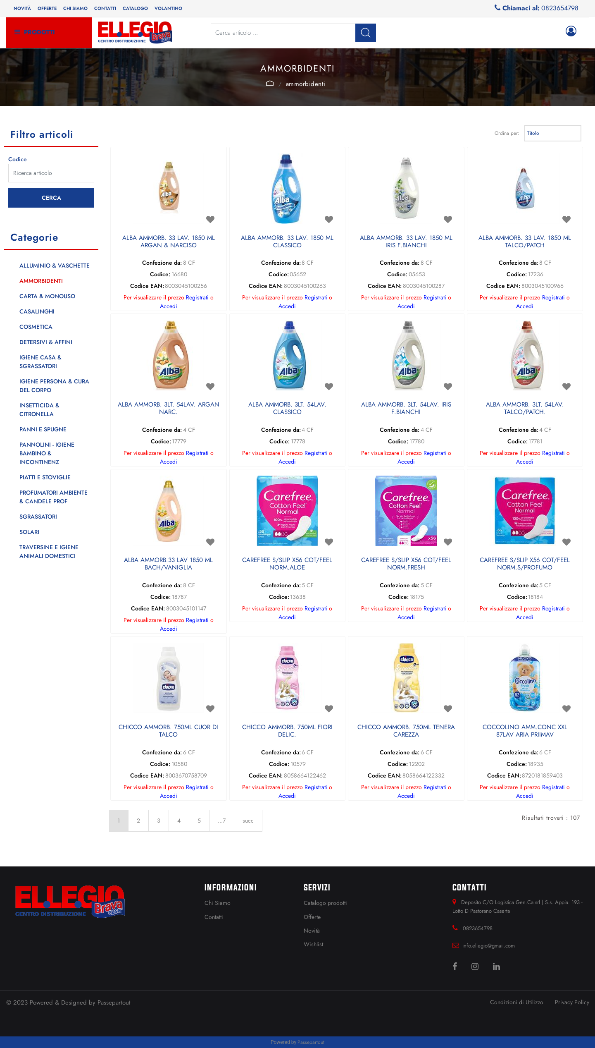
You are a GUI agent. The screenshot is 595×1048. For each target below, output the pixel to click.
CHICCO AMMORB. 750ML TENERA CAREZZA (406, 731)
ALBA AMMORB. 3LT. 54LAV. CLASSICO (287, 408)
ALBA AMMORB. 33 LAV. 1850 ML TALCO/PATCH (524, 242)
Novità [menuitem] (22, 8)
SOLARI (29, 532)
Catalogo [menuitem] (135, 8)
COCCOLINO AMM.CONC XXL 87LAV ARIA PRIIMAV (525, 731)
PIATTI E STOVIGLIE (45, 477)
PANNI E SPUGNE (43, 429)
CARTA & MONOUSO (47, 296)
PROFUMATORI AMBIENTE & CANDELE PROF (53, 496)
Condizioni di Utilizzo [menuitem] (516, 1002)
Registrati (197, 297)
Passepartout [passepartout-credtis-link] (311, 1042)
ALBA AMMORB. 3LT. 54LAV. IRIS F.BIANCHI (406, 408)
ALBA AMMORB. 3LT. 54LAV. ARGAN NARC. (168, 408)
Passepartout (114, 1002)
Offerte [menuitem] (47, 8)
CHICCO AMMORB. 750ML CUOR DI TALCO (168, 731)
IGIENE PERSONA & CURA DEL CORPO (54, 385)
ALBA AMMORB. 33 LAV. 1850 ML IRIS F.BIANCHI (406, 242)
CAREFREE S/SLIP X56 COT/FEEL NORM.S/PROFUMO (525, 564)
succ (248, 820)
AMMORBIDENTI (306, 84)
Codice (17, 159)
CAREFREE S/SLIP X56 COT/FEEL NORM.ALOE (287, 564)
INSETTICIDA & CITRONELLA (39, 409)
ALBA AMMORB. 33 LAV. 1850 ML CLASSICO (287, 242)
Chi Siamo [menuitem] (218, 903)
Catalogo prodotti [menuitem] (325, 903)
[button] (365, 33)
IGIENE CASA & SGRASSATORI (40, 361)
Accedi (168, 306)
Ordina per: (507, 133)
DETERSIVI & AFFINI (45, 342)
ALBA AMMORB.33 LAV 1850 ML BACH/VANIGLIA (168, 564)
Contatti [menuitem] (105, 8)
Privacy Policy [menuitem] (572, 1002)
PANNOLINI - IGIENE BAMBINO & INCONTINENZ (46, 453)
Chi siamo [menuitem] (75, 8)
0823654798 (559, 8)
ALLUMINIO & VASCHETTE (54, 265)
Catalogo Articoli (270, 83)
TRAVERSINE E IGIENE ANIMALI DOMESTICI (49, 551)
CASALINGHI (37, 311)
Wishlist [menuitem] (313, 944)
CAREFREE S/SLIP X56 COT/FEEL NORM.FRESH (406, 564)
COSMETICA (35, 327)
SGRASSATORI (38, 516)
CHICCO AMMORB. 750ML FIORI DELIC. (287, 731)
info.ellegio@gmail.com (488, 946)
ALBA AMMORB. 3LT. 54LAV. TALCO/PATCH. (525, 408)
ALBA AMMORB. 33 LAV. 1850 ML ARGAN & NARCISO (168, 242)
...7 (222, 820)
